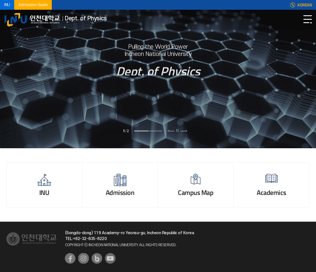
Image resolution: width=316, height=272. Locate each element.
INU (7, 5)
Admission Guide (33, 5)
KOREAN (304, 5)
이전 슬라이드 (171, 130)
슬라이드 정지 (177, 130)
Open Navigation (307, 19)
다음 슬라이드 (183, 130)
